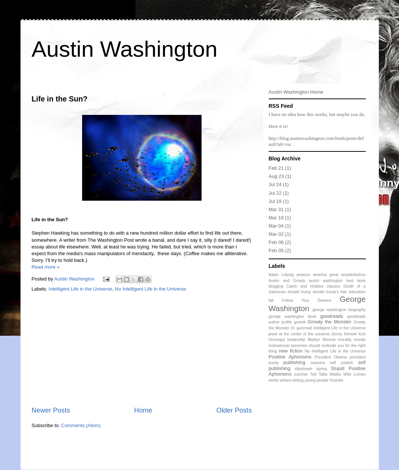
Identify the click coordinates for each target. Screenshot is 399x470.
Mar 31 (276, 209)
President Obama (331, 357)
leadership (296, 340)
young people (316, 380)
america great (325, 275)
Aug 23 (276, 176)
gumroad (304, 328)
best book (355, 281)
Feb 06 (276, 242)
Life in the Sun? (60, 99)
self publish (341, 363)
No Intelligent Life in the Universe (150, 289)
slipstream (303, 369)
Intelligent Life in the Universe (80, 289)
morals (359, 340)
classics (333, 286)
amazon (303, 275)
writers (286, 380)
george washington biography (338, 310)
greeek (300, 322)
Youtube (336, 380)
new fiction (291, 351)
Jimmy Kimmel (344, 334)
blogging (276, 286)
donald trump (299, 292)
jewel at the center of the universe (299, 334)
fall (271, 300)
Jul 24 (275, 184)
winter (274, 380)
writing (298, 380)
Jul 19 (275, 201)
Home (143, 410)
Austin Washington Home (296, 92)
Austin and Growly (287, 281)
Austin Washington (125, 49)
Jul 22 (275, 193)
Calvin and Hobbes (304, 286)
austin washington (326, 281)
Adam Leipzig (281, 275)
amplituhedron (353, 275)
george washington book (293, 316)
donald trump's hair (330, 292)
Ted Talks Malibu (325, 374)
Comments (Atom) (80, 425)
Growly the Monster (329, 322)
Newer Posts (51, 410)
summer (301, 374)
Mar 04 (276, 226)
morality (345, 340)
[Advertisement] (142, 349)
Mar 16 (276, 217)
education (357, 292)
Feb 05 (276, 250)
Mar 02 (276, 234)
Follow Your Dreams (306, 300)
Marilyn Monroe (322, 340)
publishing (294, 362)
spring (321, 369)
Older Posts (234, 410)
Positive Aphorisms (290, 357)
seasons (318, 363)
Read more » (46, 267)
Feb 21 (276, 168)
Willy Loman (354, 374)
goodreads (331, 316)
